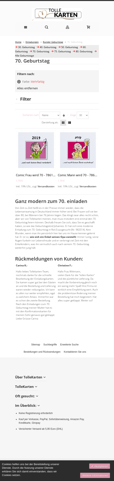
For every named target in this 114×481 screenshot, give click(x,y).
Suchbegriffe (50, 344)
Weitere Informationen (95, 475)
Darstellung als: (50, 122)
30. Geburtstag (26, 47)
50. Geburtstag (69, 47)
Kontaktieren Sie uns (75, 351)
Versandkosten (46, 186)
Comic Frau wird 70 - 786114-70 (38, 175)
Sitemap (35, 344)
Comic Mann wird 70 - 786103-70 (81, 175)
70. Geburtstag (41, 51)
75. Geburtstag (62, 51)
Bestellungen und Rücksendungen (42, 351)
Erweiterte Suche (69, 344)
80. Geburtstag (84, 51)
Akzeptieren (100, 466)
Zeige (73, 115)
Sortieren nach (31, 115)
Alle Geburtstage (24, 55)
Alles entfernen (27, 88)
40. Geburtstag (48, 47)
